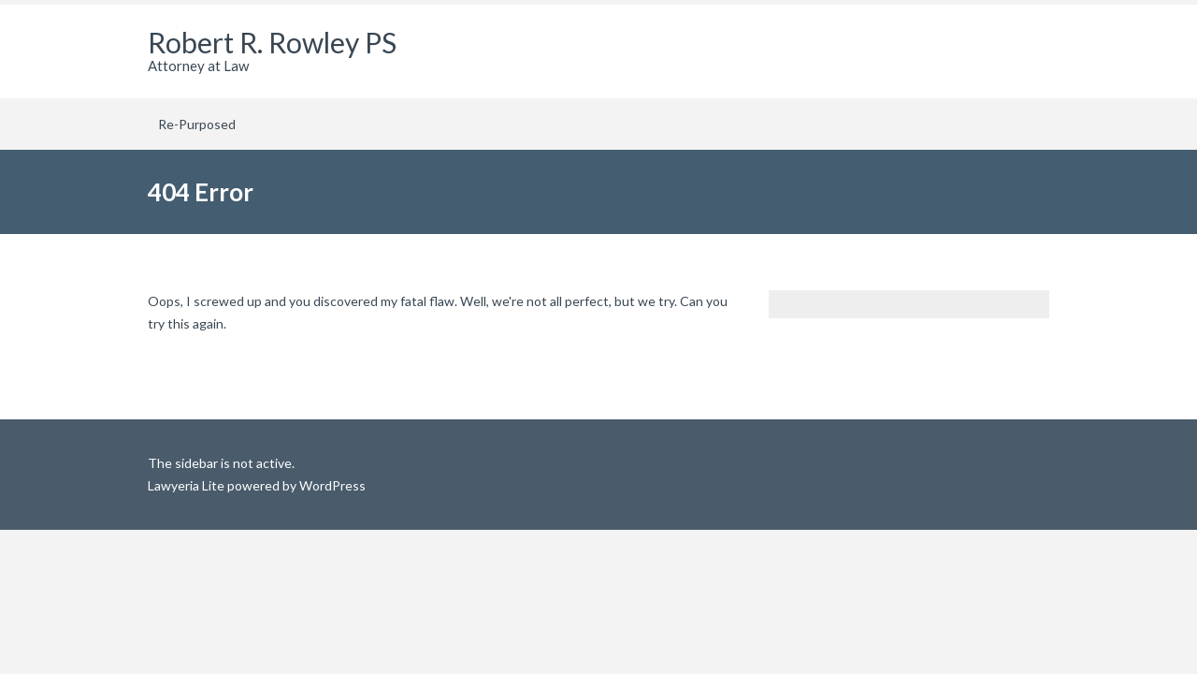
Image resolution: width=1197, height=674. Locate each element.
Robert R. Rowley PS (272, 42)
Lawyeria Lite (187, 485)
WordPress (331, 485)
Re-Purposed (197, 124)
